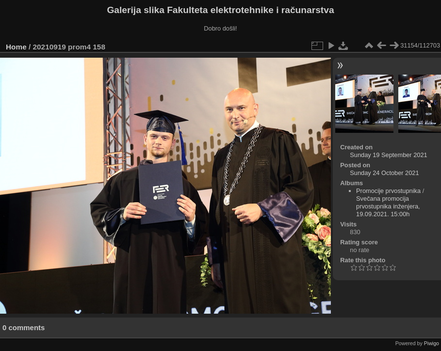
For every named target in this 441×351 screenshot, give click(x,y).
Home (16, 47)
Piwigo (431, 343)
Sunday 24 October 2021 (384, 172)
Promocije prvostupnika (388, 190)
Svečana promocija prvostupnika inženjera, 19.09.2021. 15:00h (388, 206)
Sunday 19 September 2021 (388, 155)
